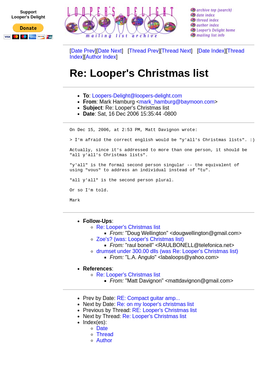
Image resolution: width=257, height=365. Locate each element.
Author (104, 356)
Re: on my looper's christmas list (155, 320)
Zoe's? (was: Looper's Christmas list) (140, 255)
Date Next (109, 51)
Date (102, 344)
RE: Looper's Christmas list (164, 326)
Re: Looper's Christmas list (128, 243)
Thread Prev (144, 51)
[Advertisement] (29, 180)
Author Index (101, 57)
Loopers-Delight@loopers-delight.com (137, 96)
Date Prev (83, 51)
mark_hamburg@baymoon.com (176, 102)
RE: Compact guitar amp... (148, 314)
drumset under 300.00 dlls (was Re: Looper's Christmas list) (167, 267)
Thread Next (176, 51)
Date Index (211, 51)
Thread (104, 350)
